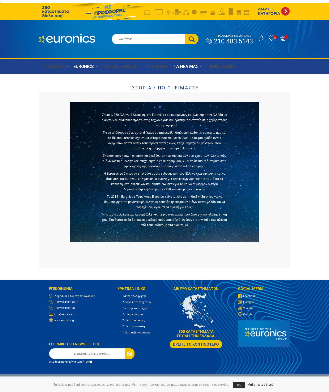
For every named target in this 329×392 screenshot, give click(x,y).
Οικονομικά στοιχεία (136, 308)
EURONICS (82, 66)
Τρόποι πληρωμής (134, 320)
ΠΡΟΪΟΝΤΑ (52, 66)
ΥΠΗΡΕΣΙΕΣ (152, 66)
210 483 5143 (233, 39)
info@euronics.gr (64, 314)
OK (239, 384)
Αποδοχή (70, 361)
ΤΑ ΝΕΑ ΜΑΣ (182, 66)
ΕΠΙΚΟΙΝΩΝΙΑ (216, 66)
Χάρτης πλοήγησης (134, 296)
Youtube (248, 308)
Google (247, 314)
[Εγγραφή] (91, 353)
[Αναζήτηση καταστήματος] (148, 39)
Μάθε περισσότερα (260, 384)
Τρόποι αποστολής (134, 326)
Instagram (249, 302)
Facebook (249, 296)
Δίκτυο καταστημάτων (137, 302)
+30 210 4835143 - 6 (66, 302)
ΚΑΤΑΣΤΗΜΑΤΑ (117, 66)
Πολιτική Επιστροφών (136, 332)
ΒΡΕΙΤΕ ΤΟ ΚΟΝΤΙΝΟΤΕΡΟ (196, 344)
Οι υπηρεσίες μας (133, 314)
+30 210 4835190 (64, 308)
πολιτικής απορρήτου (75, 361)
